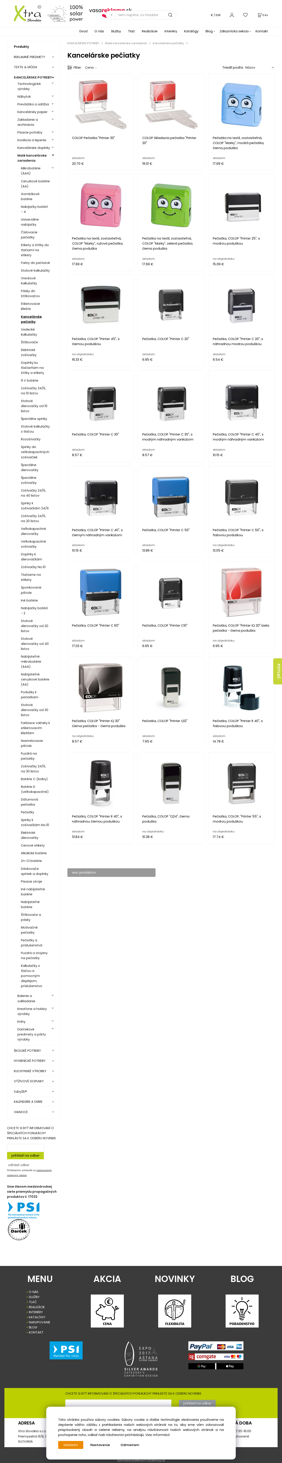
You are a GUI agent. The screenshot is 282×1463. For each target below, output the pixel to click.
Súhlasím (70, 1445)
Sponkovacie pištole (31, 590)
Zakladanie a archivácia (27, 122)
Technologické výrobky (29, 86)
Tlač (131, 31)
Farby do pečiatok (35, 263)
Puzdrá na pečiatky (29, 756)
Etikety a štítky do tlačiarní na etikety (35, 250)
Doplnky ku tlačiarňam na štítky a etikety (32, 367)
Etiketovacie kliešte (30, 306)
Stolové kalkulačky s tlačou (35, 429)
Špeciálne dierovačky (29, 467)
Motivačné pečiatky (29, 930)
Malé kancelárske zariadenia (32, 158)
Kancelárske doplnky (33, 148)
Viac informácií (157, 1435)
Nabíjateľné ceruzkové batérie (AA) (35, 679)
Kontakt (262, 31)
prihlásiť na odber (25, 1155)
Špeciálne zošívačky (29, 480)
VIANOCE (21, 1112)
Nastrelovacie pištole (32, 743)
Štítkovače (29, 342)
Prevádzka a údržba (33, 104)
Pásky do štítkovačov (30, 293)
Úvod (83, 31)
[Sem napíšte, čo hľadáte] (145, 15)
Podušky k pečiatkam (29, 694)
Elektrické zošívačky (29, 352)
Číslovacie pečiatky (29, 235)
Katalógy (191, 31)
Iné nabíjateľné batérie (33, 891)
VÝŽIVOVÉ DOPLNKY (29, 1081)
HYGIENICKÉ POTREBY (30, 1061)
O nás (99, 31)
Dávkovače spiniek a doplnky (34, 871)
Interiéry (171, 31)
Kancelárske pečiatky (31, 319)
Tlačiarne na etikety (31, 577)
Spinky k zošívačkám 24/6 (35, 505)
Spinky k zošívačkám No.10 (35, 822)
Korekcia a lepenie (31, 140)
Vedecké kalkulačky (29, 332)
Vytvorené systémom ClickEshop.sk (141, 1460)
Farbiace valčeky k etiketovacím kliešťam (35, 728)
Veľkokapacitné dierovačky (33, 531)
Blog (209, 31)
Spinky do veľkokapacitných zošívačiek (35, 452)
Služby (116, 31)
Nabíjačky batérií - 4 (34, 209)
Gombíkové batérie (30, 196)
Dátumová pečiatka (29, 802)
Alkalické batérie (34, 853)
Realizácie (150, 31)
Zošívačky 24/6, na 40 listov (33, 493)
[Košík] (262, 15)
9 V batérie (29, 380)
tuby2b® (20, 1091)
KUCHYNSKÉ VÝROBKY (30, 1071)
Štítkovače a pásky (31, 917)
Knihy (21, 1021)
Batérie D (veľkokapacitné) (35, 789)
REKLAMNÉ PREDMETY (29, 57)
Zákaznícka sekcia (234, 31)
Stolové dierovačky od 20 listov (34, 626)
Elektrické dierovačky (29, 835)
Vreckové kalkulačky (29, 280)
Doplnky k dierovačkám (31, 556)
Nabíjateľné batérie (30, 904)
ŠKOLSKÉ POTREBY (27, 1050)
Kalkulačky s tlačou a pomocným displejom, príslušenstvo (31, 976)
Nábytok (24, 96)
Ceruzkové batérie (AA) (35, 183)
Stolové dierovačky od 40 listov (35, 643)
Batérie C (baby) (34, 779)
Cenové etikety (33, 845)
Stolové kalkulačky (35, 270)
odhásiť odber (18, 1165)
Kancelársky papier (32, 112)
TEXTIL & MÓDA (25, 67)
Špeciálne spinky (34, 419)
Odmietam (130, 1445)
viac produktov (84, 872)
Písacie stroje (31, 881)
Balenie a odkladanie (26, 998)
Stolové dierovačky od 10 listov (34, 406)
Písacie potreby (29, 132)
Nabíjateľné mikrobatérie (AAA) (31, 661)
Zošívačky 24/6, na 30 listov (33, 769)
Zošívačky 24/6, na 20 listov (33, 518)
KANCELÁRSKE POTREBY (33, 77)
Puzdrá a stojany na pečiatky (34, 955)
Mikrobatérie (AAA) (31, 171)
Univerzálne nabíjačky (30, 222)
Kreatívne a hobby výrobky (32, 1011)
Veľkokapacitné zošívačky (33, 544)
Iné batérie (29, 600)
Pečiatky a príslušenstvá (31, 942)
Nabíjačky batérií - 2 (34, 610)
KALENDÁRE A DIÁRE (28, 1101)
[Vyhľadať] (110, 15)
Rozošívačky (31, 439)
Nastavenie (100, 1445)
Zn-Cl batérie (31, 861)
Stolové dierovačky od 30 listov (34, 710)
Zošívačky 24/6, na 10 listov (33, 390)
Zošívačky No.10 (33, 567)
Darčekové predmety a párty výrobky (31, 1034)
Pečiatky (27, 812)
